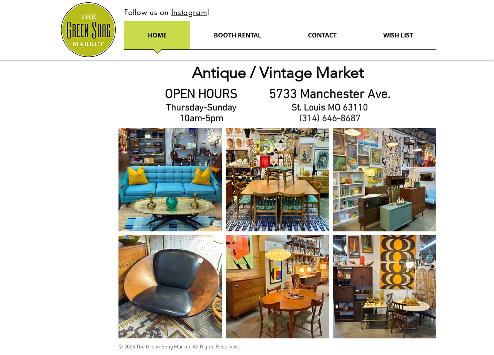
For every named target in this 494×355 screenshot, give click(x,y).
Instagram (189, 12)
